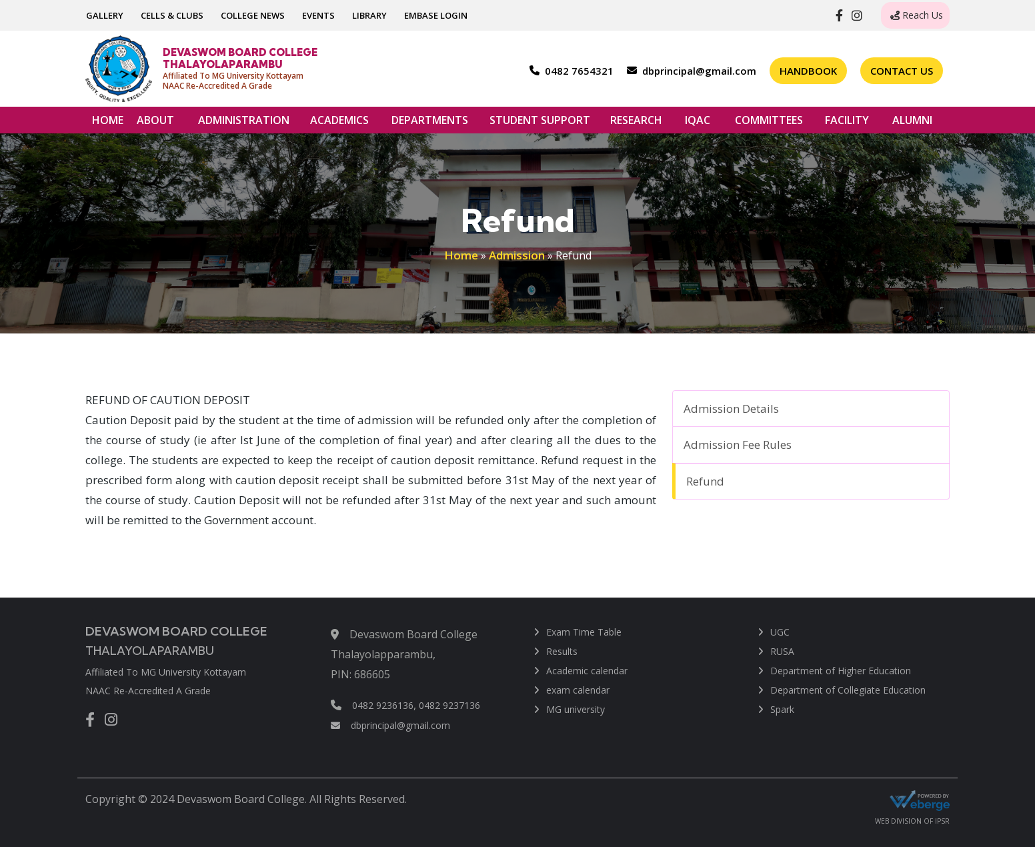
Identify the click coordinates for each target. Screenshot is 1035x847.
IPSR (942, 821)
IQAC (697, 123)
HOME (107, 120)
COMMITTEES (769, 123)
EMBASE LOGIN (435, 15)
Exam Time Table (584, 632)
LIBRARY (369, 15)
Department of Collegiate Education (848, 690)
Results (562, 651)
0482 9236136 (382, 705)
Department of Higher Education (840, 670)
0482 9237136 (449, 705)
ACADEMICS (339, 123)
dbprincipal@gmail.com (390, 725)
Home (461, 255)
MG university (575, 709)
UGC (780, 632)
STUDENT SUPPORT (539, 123)
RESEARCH (636, 123)
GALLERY (104, 15)
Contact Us (901, 70)
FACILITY (847, 123)
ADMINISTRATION (243, 123)
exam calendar (578, 690)
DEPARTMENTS (429, 123)
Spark (782, 709)
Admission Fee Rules (738, 444)
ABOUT (155, 123)
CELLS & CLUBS (172, 15)
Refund (705, 481)
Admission (517, 255)
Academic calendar (587, 670)
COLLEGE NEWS (253, 15)
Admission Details (731, 408)
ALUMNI (912, 123)
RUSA (782, 651)
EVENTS (318, 15)
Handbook (808, 70)
